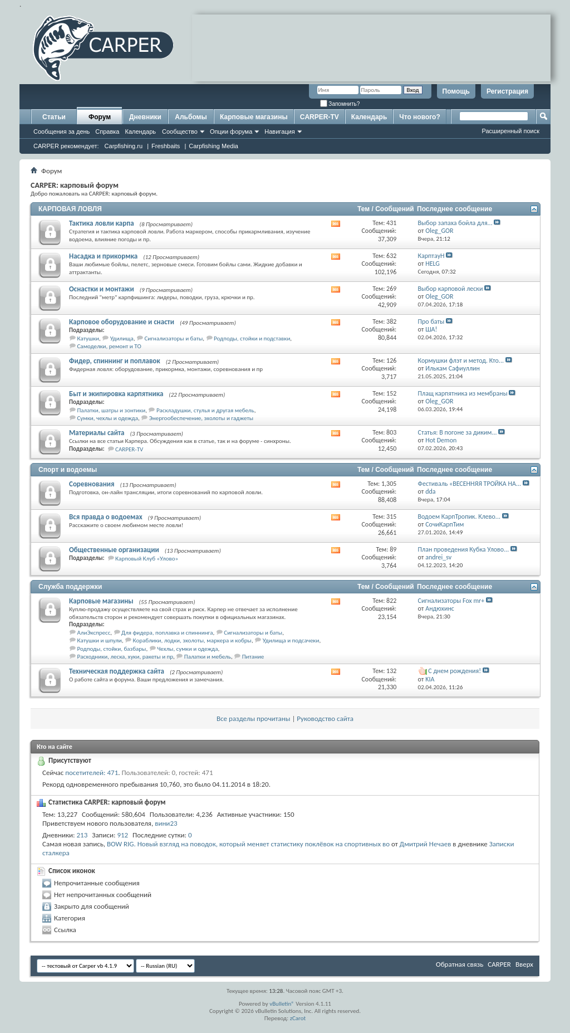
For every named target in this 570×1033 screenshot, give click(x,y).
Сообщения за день (61, 131)
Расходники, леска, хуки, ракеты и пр (125, 656)
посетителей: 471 (91, 772)
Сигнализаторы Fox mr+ (451, 601)
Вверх (524, 964)
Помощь (456, 91)
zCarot (298, 1018)
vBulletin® (281, 1003)
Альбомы (191, 117)
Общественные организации (114, 549)
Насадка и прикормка (103, 256)
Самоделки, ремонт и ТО (109, 346)
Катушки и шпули (99, 640)
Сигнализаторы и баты (173, 338)
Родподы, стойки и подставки (252, 338)
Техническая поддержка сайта (116, 671)
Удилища (122, 338)
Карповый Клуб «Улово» (146, 558)
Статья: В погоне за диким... (457, 432)
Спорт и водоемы (67, 470)
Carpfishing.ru (123, 146)
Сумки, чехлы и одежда (108, 418)
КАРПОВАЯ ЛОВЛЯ (70, 209)
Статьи (54, 117)
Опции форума (231, 131)
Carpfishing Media (213, 146)
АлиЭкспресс (94, 632)
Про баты (431, 321)
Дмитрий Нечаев (425, 844)
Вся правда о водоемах (105, 517)
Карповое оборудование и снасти (121, 322)
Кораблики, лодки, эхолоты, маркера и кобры (192, 640)
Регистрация (507, 91)
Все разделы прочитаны (253, 718)
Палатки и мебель (207, 656)
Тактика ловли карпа (101, 223)
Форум (100, 117)
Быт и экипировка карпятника (116, 393)
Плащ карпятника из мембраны (463, 393)
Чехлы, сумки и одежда (187, 648)
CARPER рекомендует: (66, 146)
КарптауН (431, 256)
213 (82, 835)
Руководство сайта (325, 718)
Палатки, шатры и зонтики (111, 410)
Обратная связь (459, 964)
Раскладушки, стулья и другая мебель (205, 410)
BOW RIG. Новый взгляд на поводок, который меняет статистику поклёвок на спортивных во (248, 844)
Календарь (140, 131)
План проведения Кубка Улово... (463, 549)
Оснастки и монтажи (101, 289)
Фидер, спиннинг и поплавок (114, 361)
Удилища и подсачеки (291, 640)
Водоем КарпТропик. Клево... (459, 516)
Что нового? (419, 117)
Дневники (145, 117)
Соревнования (92, 484)
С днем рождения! (454, 671)
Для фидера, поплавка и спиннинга (167, 632)
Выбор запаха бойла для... (455, 223)
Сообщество (180, 131)
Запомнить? (340, 104)
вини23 (166, 823)
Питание (253, 656)
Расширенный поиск (510, 131)
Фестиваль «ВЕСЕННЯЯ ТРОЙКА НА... (469, 484)
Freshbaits (165, 146)
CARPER (499, 964)
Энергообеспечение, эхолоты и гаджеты (201, 418)
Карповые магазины (254, 117)
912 (122, 835)
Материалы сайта (97, 432)
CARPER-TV (319, 117)
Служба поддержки (70, 587)
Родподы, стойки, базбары (111, 648)
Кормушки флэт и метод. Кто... (461, 360)
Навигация (279, 131)
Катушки (88, 338)
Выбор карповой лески (450, 289)
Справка (107, 131)
